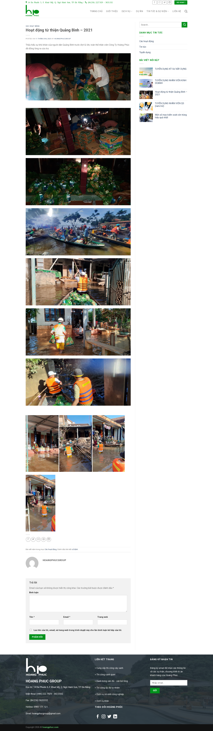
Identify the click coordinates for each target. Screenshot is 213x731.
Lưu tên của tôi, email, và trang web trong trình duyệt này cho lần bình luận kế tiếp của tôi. (78, 630)
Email (66, 617)
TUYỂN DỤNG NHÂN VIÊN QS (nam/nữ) (169, 104)
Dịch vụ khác (102, 701)
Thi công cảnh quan (105, 674)
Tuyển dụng (145, 52)
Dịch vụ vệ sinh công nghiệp (110, 694)
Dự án (139, 11)
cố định (75, 549)
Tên (32, 617)
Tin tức (142, 46)
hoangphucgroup (62, 39)
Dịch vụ (127, 11)
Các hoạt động (33, 26)
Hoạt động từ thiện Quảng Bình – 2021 (171, 93)
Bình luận (33, 592)
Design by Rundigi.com (69, 727)
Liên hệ (176, 11)
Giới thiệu (112, 11)
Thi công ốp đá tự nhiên (108, 687)
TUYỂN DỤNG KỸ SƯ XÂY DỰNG (170, 69)
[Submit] (184, 24)
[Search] (186, 11)
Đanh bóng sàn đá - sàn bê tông (112, 681)
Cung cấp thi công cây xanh (109, 668)
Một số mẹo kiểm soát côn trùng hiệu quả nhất (171, 116)
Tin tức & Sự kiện (158, 11)
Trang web (102, 617)
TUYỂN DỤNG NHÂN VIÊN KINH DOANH (170, 81)
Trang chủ (96, 11)
